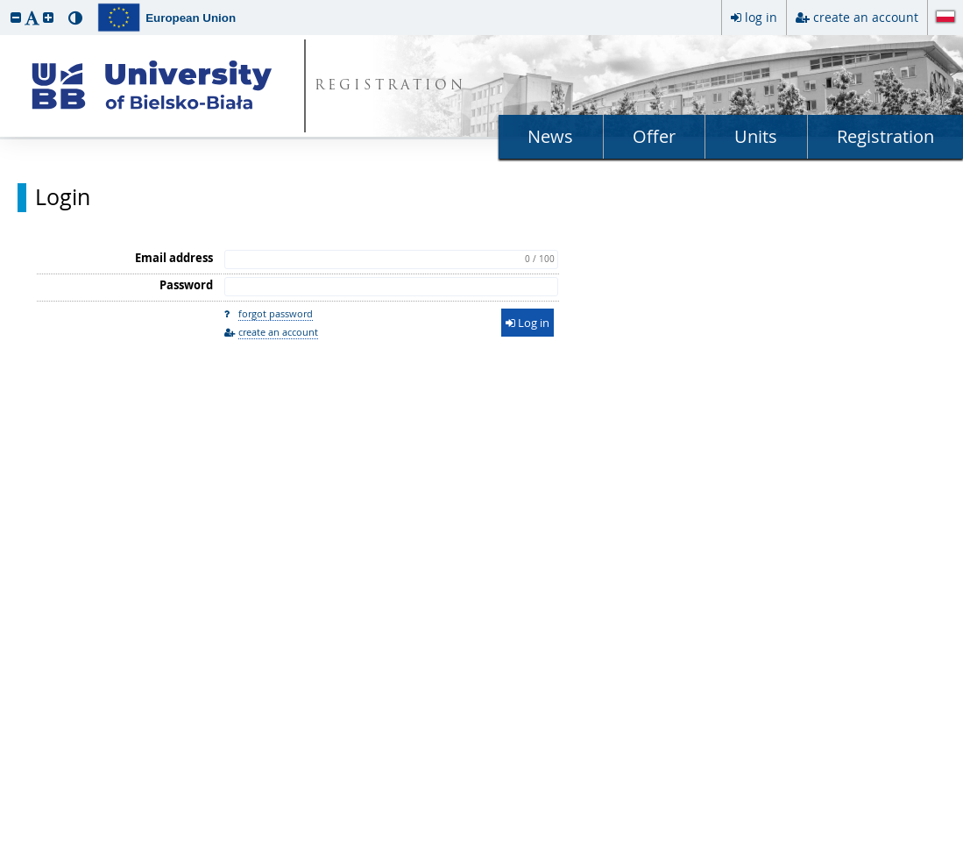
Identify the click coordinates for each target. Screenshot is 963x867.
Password (186, 285)
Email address (174, 258)
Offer (654, 136)
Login (62, 197)
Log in (527, 322)
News (550, 136)
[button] (16, 17)
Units (755, 136)
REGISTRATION (390, 86)
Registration (885, 136)
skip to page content (4, 4)
